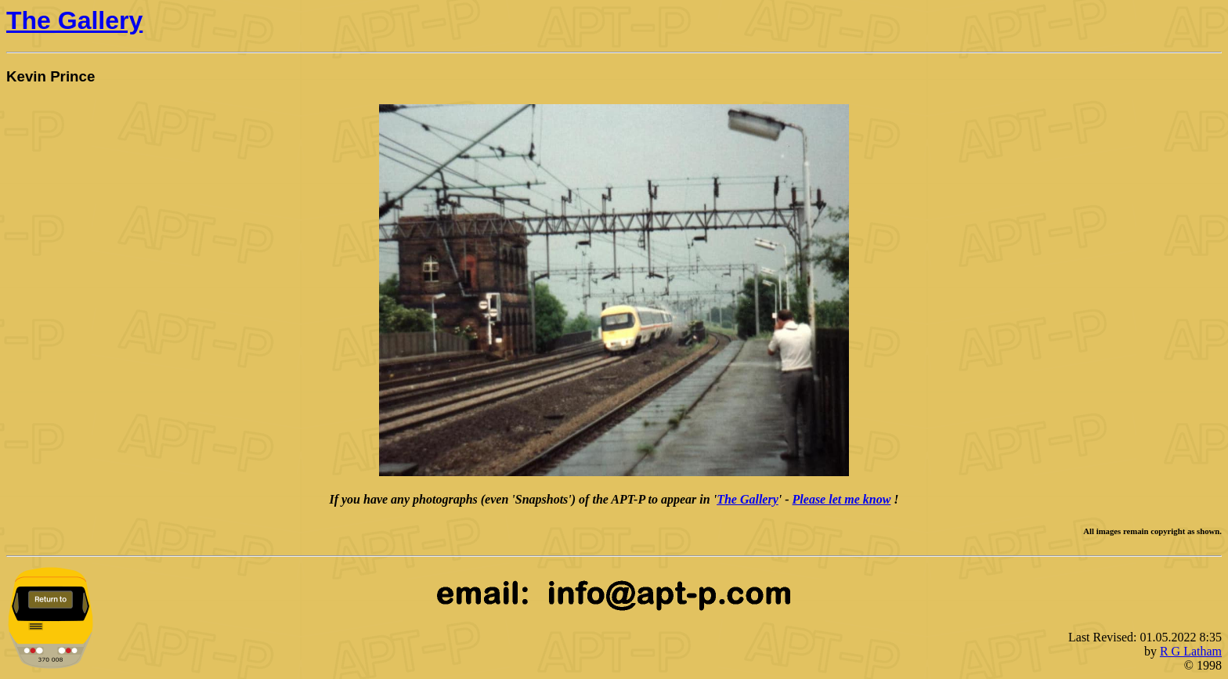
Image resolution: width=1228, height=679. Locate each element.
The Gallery (74, 20)
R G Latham (1191, 651)
